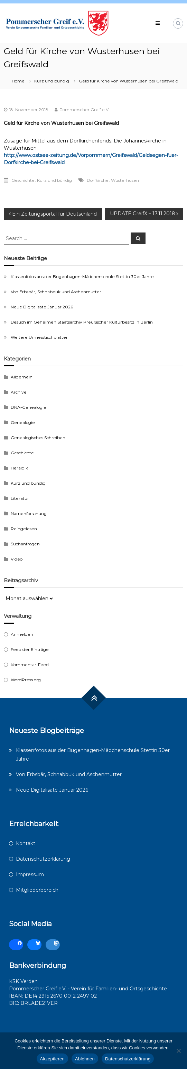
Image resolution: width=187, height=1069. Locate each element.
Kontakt (25, 843)
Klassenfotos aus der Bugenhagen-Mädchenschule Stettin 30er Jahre (82, 276)
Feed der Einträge (30, 649)
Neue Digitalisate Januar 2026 (42, 306)
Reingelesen (24, 528)
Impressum (30, 874)
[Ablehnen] (178, 1050)
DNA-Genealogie (28, 407)
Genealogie (23, 422)
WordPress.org (26, 679)
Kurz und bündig (51, 80)
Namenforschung (29, 513)
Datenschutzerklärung (43, 859)
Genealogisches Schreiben (38, 437)
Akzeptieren (52, 1058)
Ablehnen (85, 1058)
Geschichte (23, 180)
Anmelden (22, 634)
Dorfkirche (98, 180)
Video (16, 559)
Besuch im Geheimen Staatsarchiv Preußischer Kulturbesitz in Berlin (82, 322)
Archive (19, 392)
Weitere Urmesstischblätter (39, 337)
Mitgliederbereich (37, 890)
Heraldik (19, 468)
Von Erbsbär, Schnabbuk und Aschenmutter (56, 291)
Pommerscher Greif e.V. (84, 109)
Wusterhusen (125, 180)
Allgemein (21, 376)
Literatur (20, 498)
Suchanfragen (25, 543)
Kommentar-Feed (30, 664)
